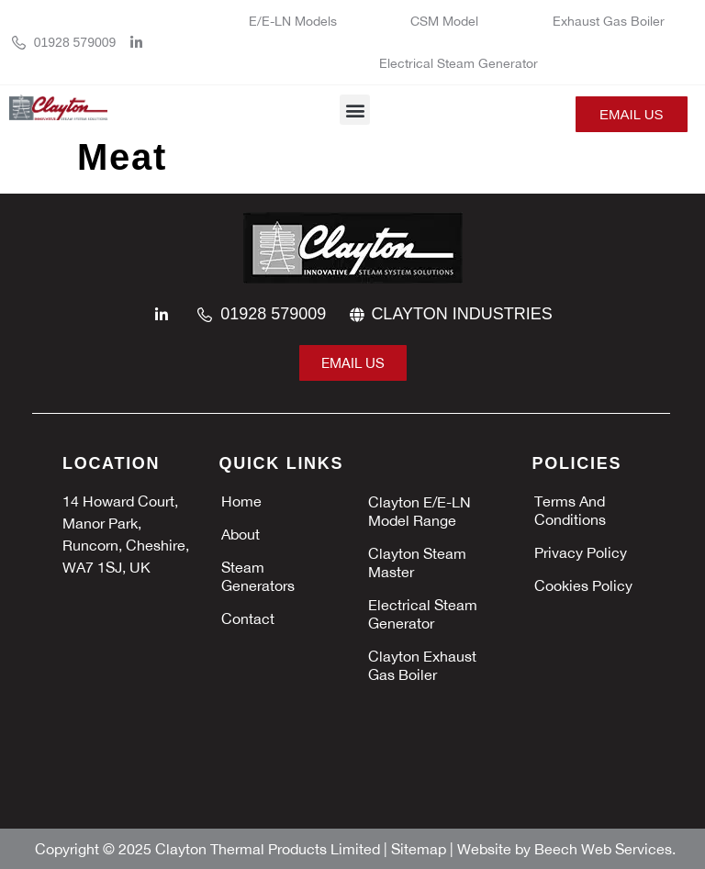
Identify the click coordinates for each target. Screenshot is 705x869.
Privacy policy (580, 552)
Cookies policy (583, 585)
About (240, 534)
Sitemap (420, 849)
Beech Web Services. (605, 849)
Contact (247, 618)
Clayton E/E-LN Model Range (419, 511)
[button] (355, 110)
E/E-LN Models (293, 21)
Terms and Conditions (570, 510)
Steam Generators (258, 576)
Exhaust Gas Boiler (610, 21)
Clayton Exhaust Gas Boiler (422, 665)
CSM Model (444, 21)
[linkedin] (141, 43)
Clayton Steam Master (417, 562)
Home (241, 501)
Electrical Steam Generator (458, 63)
